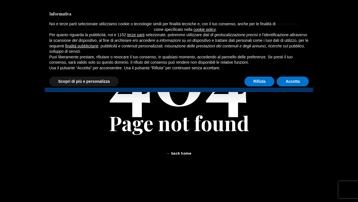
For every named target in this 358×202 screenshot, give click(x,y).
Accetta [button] (293, 81)
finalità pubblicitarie (81, 46)
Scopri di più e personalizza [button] (84, 81)
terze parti (136, 35)
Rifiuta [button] (259, 81)
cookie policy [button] (205, 29)
